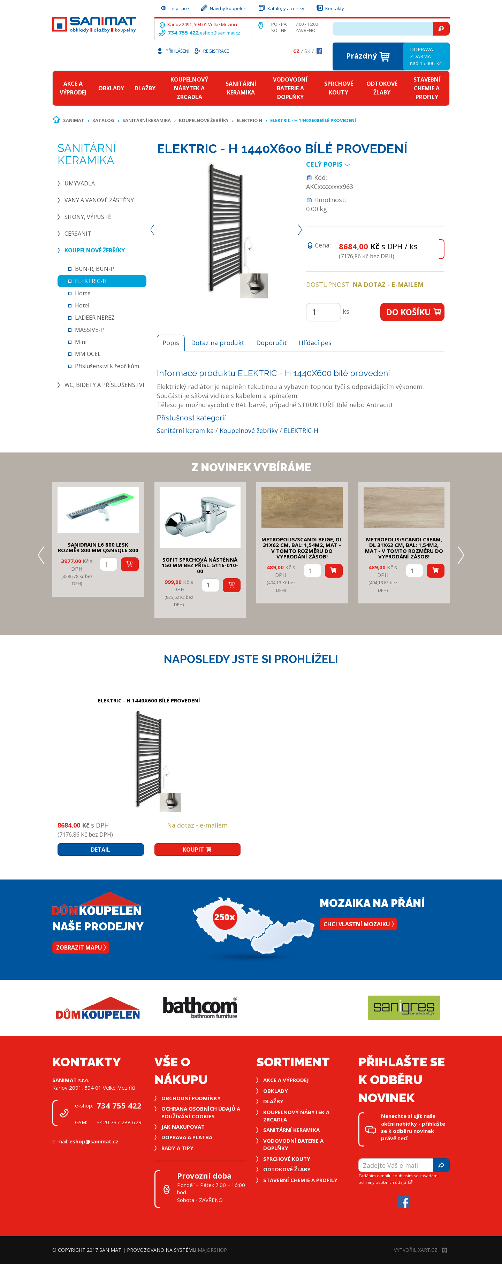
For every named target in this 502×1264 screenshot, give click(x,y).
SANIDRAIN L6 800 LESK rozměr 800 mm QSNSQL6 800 (98, 547)
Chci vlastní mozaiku (359, 924)
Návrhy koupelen (223, 7)
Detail (100, 849)
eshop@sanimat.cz (220, 33)
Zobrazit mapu (81, 947)
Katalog (103, 120)
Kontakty (329, 7)
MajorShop (212, 1250)
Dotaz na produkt (217, 342)
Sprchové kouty (338, 88)
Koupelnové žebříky (204, 120)
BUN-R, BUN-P (94, 269)
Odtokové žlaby (381, 88)
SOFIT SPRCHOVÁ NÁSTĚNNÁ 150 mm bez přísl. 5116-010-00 (200, 565)
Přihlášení (173, 50)
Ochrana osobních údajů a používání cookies (200, 1112)
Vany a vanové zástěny (99, 200)
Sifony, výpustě (87, 217)
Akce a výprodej (73, 88)
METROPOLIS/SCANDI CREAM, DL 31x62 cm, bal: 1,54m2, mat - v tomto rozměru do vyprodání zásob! (404, 548)
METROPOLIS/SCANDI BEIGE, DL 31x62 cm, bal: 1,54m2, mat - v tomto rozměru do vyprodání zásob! (301, 548)
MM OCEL (88, 354)
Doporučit (271, 342)
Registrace (211, 50)
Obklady (111, 88)
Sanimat (73, 120)
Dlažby (145, 88)
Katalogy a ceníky (281, 7)
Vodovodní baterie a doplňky (290, 88)
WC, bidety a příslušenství (104, 385)
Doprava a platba (186, 1137)
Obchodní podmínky (191, 1098)
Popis (170, 342)
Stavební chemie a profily (426, 88)
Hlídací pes (315, 342)
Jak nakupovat (183, 1126)
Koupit (197, 849)
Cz (296, 51)
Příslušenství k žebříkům (107, 366)
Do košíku (414, 312)
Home (83, 293)
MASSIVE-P (89, 330)
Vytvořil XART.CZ (420, 1250)
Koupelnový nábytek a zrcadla (189, 88)
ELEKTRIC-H (249, 120)
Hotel (82, 305)
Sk (307, 51)
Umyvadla (79, 183)
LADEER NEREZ (95, 317)
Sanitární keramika (241, 88)
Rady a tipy (177, 1147)
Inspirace (174, 7)
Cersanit (77, 233)
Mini (80, 342)
